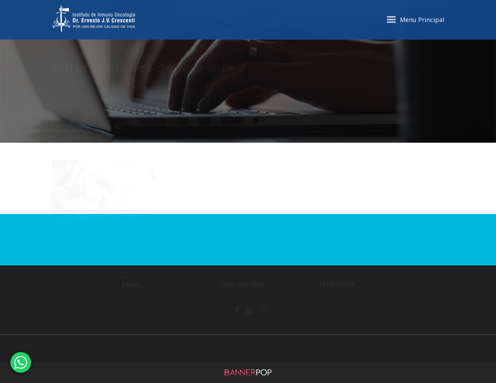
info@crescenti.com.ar (147, 294)
